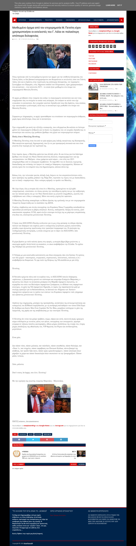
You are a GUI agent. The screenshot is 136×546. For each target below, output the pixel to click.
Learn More (110, 5)
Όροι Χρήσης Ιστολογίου (58, 515)
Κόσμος (59, 20)
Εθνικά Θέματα (35, 20)
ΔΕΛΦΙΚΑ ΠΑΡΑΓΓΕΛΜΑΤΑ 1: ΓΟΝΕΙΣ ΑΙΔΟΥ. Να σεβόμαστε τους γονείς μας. (111, 96)
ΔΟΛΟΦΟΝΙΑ (22, 434)
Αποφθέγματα (113, 20)
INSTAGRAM (93, 61)
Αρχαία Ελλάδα (84, 20)
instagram (59, 426)
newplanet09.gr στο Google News (37, 426)
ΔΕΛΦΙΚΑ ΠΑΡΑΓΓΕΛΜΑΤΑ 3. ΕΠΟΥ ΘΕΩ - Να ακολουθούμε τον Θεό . (111, 106)
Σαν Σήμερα (98, 20)
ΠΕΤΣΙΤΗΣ (38, 434)
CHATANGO (93, 73)
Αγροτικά (22, 20)
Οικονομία (70, 20)
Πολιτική (49, 20)
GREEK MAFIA (47, 434)
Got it (119, 5)
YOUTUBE (92, 58)
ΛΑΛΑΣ (30, 434)
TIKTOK (91, 56)
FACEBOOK (92, 64)
